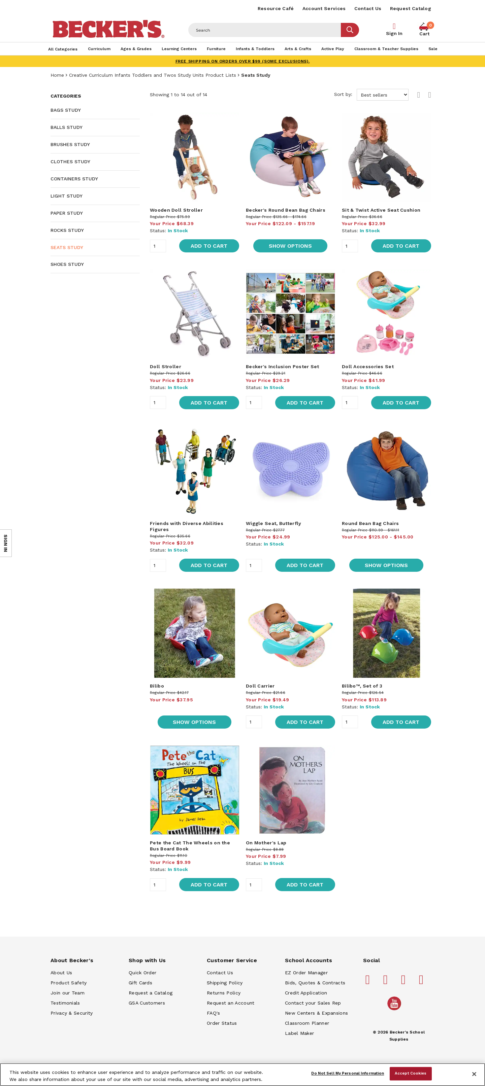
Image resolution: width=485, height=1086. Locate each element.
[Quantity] (158, 246)
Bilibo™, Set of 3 (362, 686)
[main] (290, 508)
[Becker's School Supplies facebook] (368, 982)
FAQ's (213, 1013)
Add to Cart (209, 246)
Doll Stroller (165, 366)
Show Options (290, 246)
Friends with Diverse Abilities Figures (186, 526)
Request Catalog (410, 8)
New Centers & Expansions (316, 1013)
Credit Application (306, 992)
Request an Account (230, 1003)
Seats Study (67, 247)
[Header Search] (264, 30)
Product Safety (69, 982)
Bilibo (157, 686)
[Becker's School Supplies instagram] (404, 982)
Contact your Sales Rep (313, 1003)
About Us (61, 972)
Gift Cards (140, 982)
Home (57, 75)
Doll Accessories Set (368, 366)
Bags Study (66, 110)
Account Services (324, 8)
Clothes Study (70, 161)
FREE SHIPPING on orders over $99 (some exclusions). (242, 61)
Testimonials (65, 1003)
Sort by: (371, 95)
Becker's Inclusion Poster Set (282, 366)
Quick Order (142, 972)
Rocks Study (67, 230)
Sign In (394, 33)
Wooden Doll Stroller (176, 210)
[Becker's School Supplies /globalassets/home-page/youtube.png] (395, 1010)
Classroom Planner (307, 1023)
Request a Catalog (150, 992)
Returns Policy (223, 992)
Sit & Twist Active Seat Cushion (381, 210)
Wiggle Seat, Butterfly (273, 523)
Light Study (67, 196)
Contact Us (368, 8)
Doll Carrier (260, 686)
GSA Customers (147, 1003)
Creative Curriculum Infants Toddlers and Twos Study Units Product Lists (152, 75)
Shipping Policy (225, 982)
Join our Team (68, 992)
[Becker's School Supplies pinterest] (386, 982)
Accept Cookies (411, 1073)
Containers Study (74, 178)
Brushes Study (70, 144)
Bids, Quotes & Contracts (315, 982)
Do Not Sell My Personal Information (347, 1073)
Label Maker (299, 1033)
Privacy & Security (72, 1013)
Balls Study (67, 127)
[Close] (474, 1073)
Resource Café (276, 8)
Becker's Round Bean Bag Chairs (285, 210)
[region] (242, 1074)
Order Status (222, 1023)
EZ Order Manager (306, 972)
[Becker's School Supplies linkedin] (422, 982)
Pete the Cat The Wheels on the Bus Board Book (190, 845)
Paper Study (67, 213)
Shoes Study (67, 264)
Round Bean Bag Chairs (370, 523)
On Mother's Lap (266, 842)
